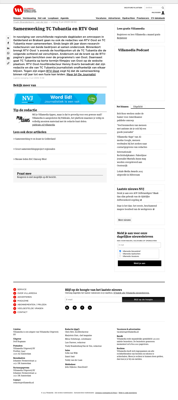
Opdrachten (128, 18)
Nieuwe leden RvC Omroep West (31, 159)
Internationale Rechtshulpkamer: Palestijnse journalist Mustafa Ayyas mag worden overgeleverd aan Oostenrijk (132, 158)
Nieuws (17, 18)
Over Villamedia (27, 293)
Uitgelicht (138, 106)
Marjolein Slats (71, 335)
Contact (22, 312)
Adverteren (114, 18)
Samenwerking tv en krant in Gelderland (35, 138)
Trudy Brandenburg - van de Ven (30, 22)
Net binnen (122, 106)
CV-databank (158, 18)
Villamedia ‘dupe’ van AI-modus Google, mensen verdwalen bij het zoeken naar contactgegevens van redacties (132, 142)
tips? (76, 329)
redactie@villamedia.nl (23, 382)
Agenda (64, 18)
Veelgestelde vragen (30, 308)
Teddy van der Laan (73, 360)
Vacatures (101, 18)
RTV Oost (52, 70)
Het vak (42, 18)
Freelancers (143, 18)
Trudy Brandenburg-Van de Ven (78, 346)
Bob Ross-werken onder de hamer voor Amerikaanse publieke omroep (130, 117)
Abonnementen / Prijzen (31, 304)
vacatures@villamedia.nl (128, 332)
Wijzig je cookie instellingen (128, 393)
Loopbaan (53, 18)
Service (22, 289)
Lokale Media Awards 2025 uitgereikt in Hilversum (130, 173)
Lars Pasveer (70, 342)
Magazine (23, 301)
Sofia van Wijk (71, 353)
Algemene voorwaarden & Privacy (106, 393)
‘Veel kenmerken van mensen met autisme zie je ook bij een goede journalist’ (132, 128)
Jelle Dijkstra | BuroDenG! (76, 367)
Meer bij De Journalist (81, 74)
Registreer (122, 37)
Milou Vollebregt (72, 339)
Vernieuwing (29, 18)
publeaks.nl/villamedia (43, 124)
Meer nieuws (124, 219)
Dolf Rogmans (19, 341)
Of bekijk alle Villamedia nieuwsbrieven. (131, 293)
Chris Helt (69, 332)
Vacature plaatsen (133, 8)
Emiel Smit (70, 356)
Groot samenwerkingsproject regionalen (35, 149)
